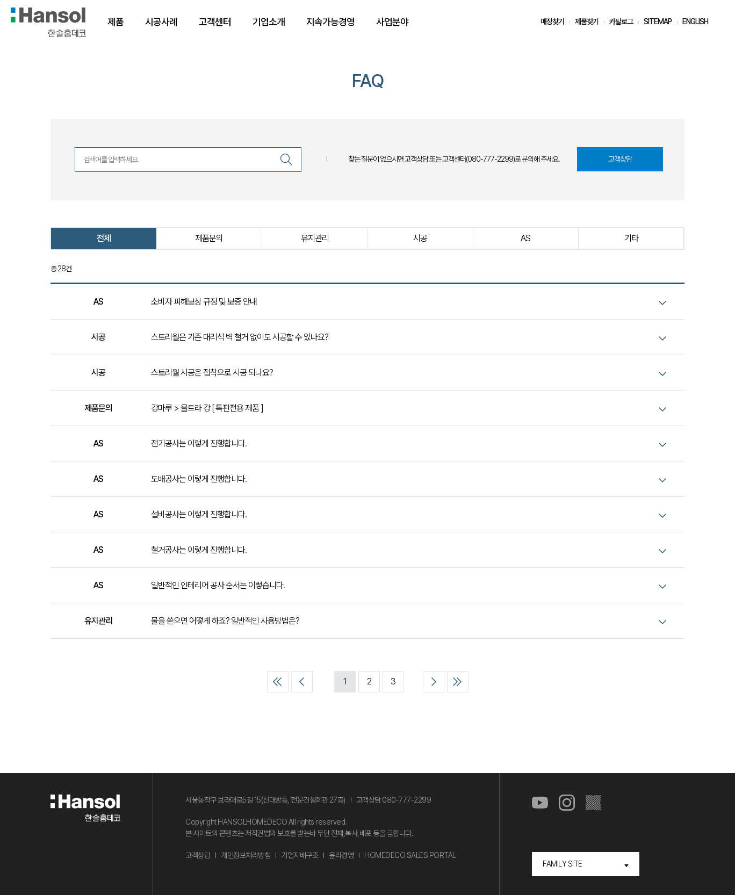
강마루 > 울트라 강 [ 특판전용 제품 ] (207, 408)
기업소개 (269, 21)
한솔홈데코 (48, 22)
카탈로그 (621, 21)
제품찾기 (587, 21)
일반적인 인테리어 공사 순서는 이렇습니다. (218, 585)
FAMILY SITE (562, 864)
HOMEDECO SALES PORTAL (410, 855)
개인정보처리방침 (245, 855)
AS (525, 238)
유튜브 (540, 803)
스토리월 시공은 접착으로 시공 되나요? (212, 372)
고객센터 (215, 21)
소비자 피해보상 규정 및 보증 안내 (204, 302)
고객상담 (620, 159)
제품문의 (209, 238)
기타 (631, 238)
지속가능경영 (330, 21)
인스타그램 (567, 803)
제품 (115, 21)
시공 (420, 238)
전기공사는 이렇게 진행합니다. (199, 443)
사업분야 (392, 21)
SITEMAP (658, 21)
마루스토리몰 (594, 803)
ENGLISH (695, 21)
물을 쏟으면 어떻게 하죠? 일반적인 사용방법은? (225, 621)
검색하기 (286, 159)
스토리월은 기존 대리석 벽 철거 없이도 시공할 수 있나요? (239, 337)
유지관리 (315, 238)
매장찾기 (552, 21)
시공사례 (161, 21)
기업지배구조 (299, 855)
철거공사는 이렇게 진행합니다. (199, 550)
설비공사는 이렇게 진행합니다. (199, 514)
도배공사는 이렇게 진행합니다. (199, 479)
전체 (104, 238)
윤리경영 (341, 855)
